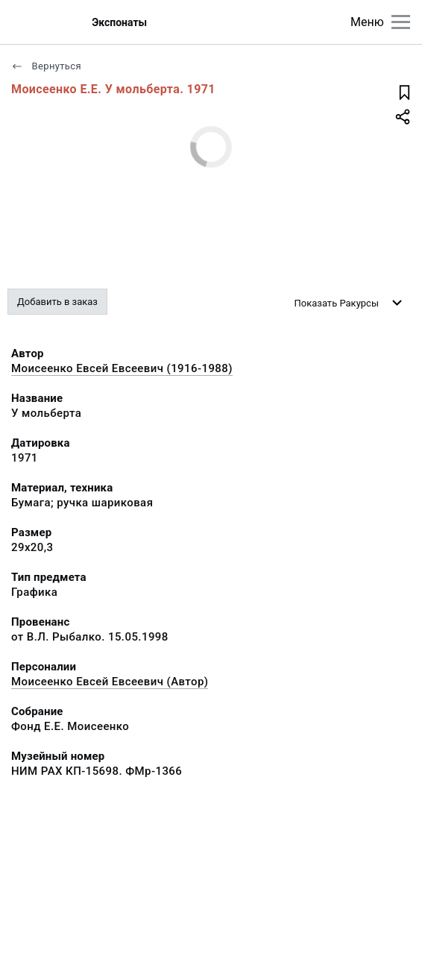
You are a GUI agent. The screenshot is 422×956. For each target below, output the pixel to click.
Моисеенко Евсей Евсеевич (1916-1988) (122, 368)
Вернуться (46, 66)
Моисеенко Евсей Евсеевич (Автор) (109, 681)
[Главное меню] (401, 22)
